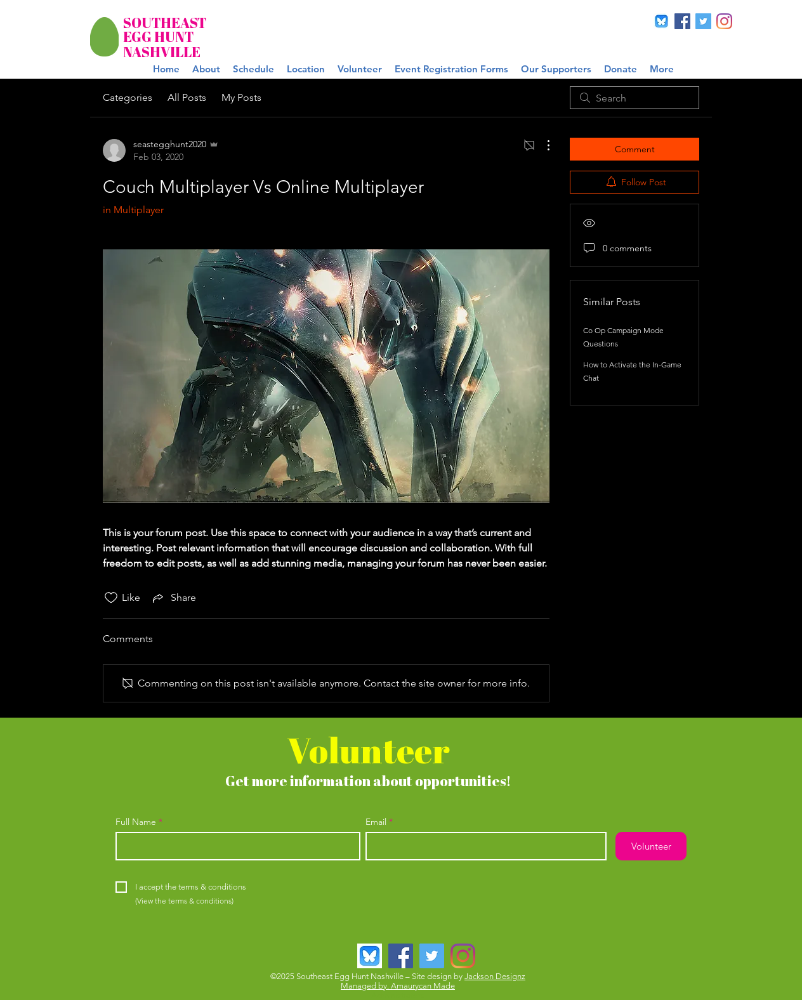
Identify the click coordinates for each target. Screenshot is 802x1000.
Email (375, 821)
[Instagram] (724, 21)
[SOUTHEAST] (164, 23)
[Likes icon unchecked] (111, 597)
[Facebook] (682, 21)
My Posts (241, 97)
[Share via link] (173, 597)
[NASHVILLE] (162, 52)
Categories (127, 97)
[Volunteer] (651, 846)
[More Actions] (541, 145)
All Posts (187, 97)
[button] (451, 69)
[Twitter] (703, 21)
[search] (634, 97)
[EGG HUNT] (161, 37)
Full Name (135, 821)
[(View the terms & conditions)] (184, 901)
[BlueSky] (661, 21)
